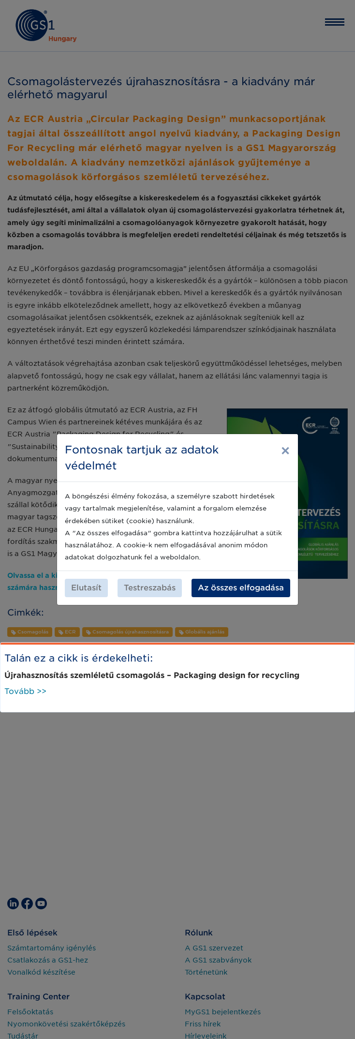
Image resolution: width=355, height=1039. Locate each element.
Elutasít (86, 587)
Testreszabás (150, 587)
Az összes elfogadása (241, 587)
